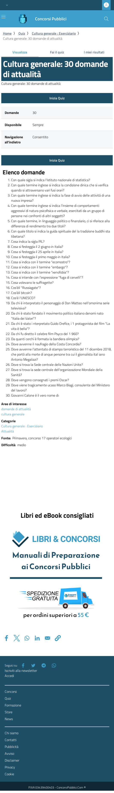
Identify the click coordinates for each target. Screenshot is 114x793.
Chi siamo (11, 733)
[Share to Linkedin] (37, 638)
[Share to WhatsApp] (27, 638)
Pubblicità (11, 746)
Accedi (9, 675)
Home (7, 33)
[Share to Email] (47, 638)
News (9, 718)
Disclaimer (12, 760)
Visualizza (25, 53)
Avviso (9, 753)
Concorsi (11, 691)
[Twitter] (32, 665)
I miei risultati (94, 52)
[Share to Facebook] (6, 638)
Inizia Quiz (57, 98)
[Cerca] (106, 18)
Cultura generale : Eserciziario (54, 33)
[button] (7, 5)
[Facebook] (22, 665)
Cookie (9, 774)
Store (8, 712)
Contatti (10, 739)
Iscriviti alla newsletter (21, 670)
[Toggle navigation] (3, 16)
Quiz (21, 33)
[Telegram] (43, 665)
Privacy (10, 767)
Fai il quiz (57, 52)
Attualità (7, 431)
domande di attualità (16, 409)
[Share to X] (16, 638)
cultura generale (12, 414)
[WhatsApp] (53, 665)
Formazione (13, 705)
